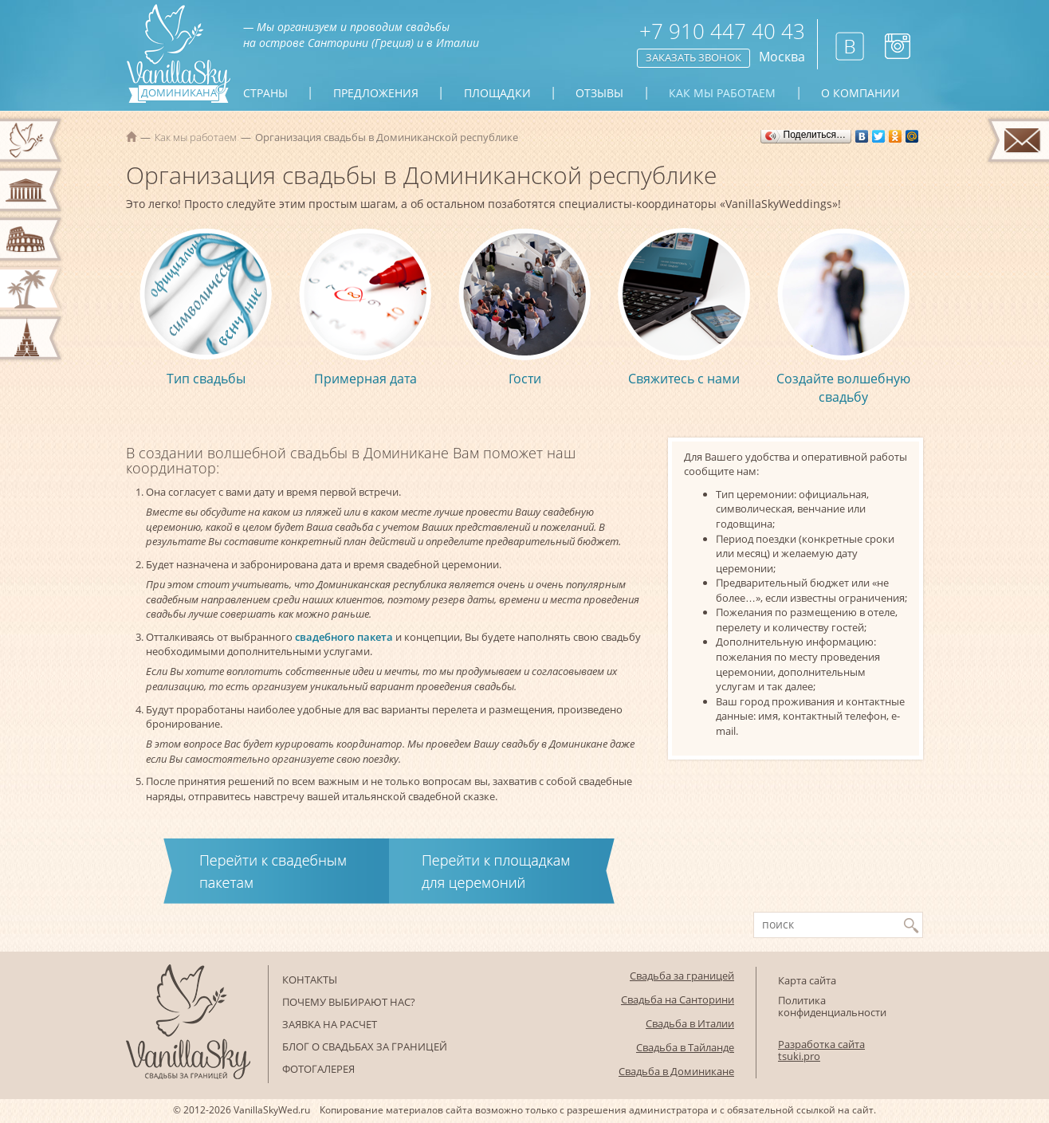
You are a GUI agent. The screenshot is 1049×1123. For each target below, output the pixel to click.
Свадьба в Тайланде (685, 1047)
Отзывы (599, 93)
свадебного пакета (344, 637)
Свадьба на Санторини (677, 999)
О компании (860, 93)
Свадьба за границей (682, 975)
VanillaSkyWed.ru (272, 1109)
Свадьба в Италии (690, 1023)
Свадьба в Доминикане (676, 1071)
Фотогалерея (318, 1069)
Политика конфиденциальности (832, 1006)
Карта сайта (807, 980)
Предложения (375, 93)
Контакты (309, 979)
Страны (265, 93)
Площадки (497, 93)
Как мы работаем (722, 93)
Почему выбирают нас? (348, 1002)
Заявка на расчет (329, 1024)
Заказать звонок (693, 57)
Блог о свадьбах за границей (364, 1046)
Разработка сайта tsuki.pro (821, 1050)
